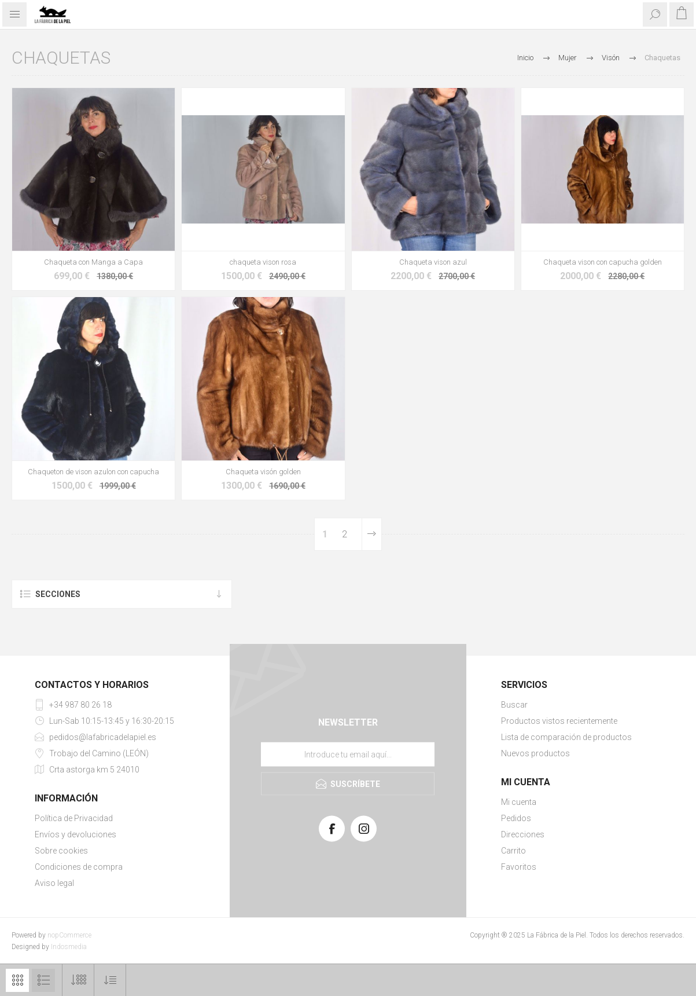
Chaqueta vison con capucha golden (602, 262)
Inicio (525, 57)
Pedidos (516, 818)
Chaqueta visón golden (263, 471)
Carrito (513, 850)
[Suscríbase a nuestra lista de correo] (347, 754)
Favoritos (518, 867)
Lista (43, 980)
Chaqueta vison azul (433, 262)
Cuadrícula (17, 980)
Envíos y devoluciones (75, 834)
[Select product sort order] (110, 980)
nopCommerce (69, 935)
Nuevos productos (535, 753)
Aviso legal (54, 883)
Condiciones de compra (79, 867)
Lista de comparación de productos (566, 737)
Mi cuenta (518, 802)
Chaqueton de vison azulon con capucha (93, 471)
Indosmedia (69, 947)
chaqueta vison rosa (263, 262)
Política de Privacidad (74, 818)
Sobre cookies (61, 850)
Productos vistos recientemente (559, 721)
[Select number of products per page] (78, 980)
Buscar (514, 704)
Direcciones (522, 834)
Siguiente (371, 534)
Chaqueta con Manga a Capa (93, 262)
